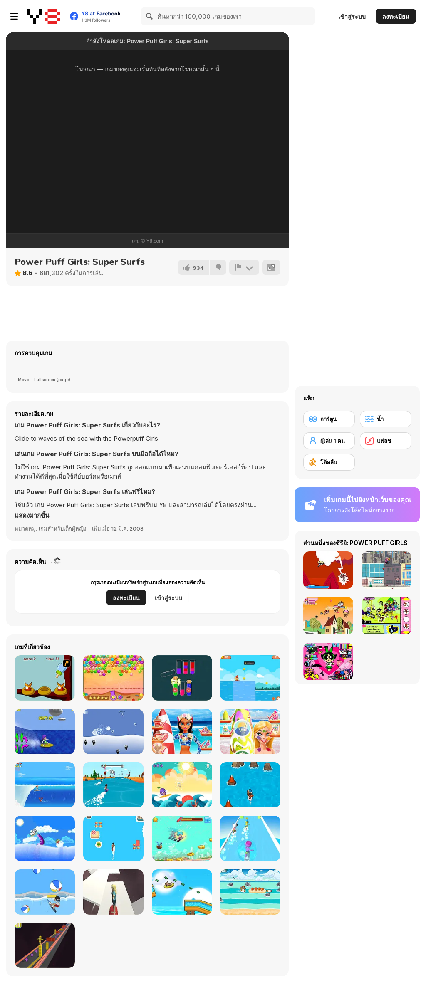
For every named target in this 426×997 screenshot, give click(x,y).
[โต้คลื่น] (329, 462)
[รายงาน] (244, 267)
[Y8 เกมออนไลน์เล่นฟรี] (44, 16)
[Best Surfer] (113, 838)
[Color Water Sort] (182, 678)
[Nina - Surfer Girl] (250, 731)
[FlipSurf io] (113, 784)
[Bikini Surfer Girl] (45, 731)
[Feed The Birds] (45, 678)
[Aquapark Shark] (182, 892)
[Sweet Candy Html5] (113, 678)
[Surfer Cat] (250, 892)
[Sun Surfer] (182, 784)
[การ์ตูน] (329, 419)
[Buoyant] (113, 731)
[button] (32, 515)
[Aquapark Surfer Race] (250, 838)
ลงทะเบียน (395, 16)
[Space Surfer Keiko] (113, 892)
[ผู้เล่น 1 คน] (329, 440)
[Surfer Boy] (182, 838)
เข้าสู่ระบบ (352, 16)
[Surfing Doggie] (45, 838)
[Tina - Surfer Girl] (182, 731)
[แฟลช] (385, 440)
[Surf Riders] (250, 678)
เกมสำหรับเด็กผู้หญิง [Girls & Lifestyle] (62, 528)
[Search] (150, 16)
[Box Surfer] (45, 945)
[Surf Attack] (45, 892)
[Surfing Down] (250, 784)
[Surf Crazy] (45, 784)
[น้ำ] (385, 419)
